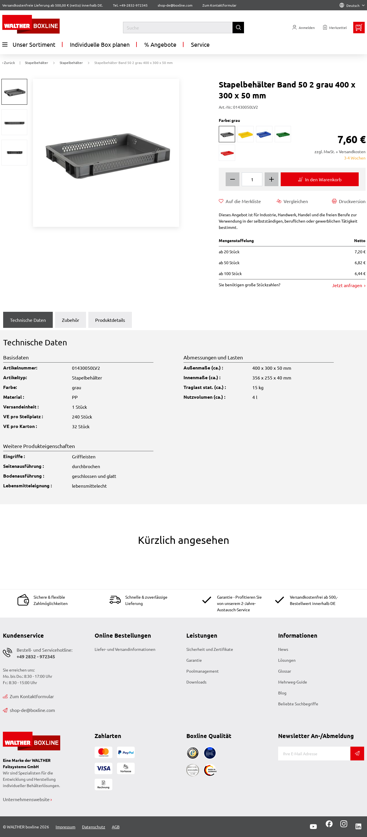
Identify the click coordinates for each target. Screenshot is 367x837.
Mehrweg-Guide (292, 681)
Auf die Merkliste (240, 201)
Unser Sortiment (28, 44)
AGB (116, 826)
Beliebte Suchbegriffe (298, 703)
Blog (282, 692)
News (283, 649)
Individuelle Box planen (100, 44)
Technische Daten (28, 320)
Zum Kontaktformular (219, 5)
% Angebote (160, 44)
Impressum (65, 826)
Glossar (284, 671)
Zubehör (70, 320)
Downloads (196, 681)
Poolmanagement (202, 671)
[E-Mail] (314, 753)
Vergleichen (292, 201)
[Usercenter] (303, 27)
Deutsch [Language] (352, 5)
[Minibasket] (359, 27)
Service (200, 44)
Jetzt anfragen (347, 285)
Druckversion (349, 201)
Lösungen (287, 660)
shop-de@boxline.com (29, 710)
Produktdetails (110, 320)
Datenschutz (93, 826)
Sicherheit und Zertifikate (209, 649)
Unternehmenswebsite (26, 799)
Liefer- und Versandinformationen (125, 649)
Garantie (194, 660)
